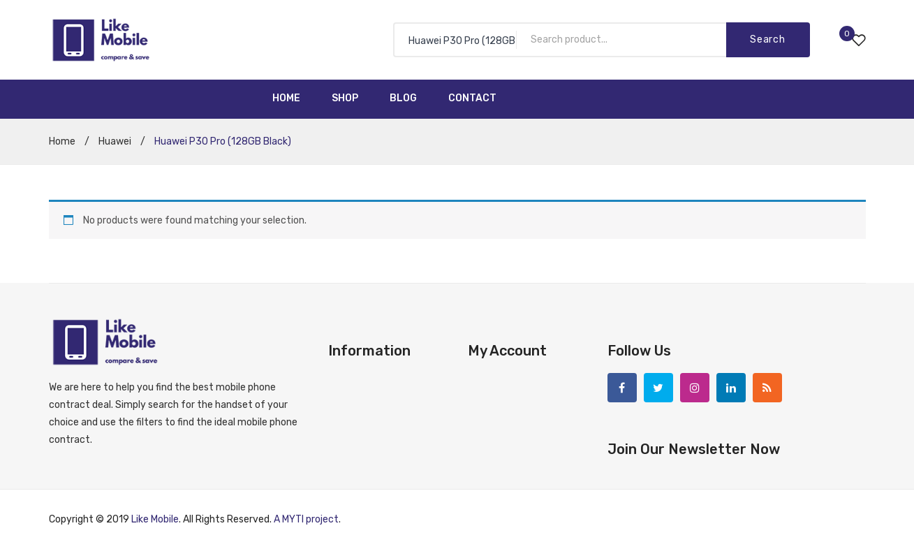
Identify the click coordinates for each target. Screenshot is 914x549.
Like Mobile (155, 519)
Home (62, 141)
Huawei (114, 141)
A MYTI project (306, 519)
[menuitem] (286, 99)
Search (767, 39)
